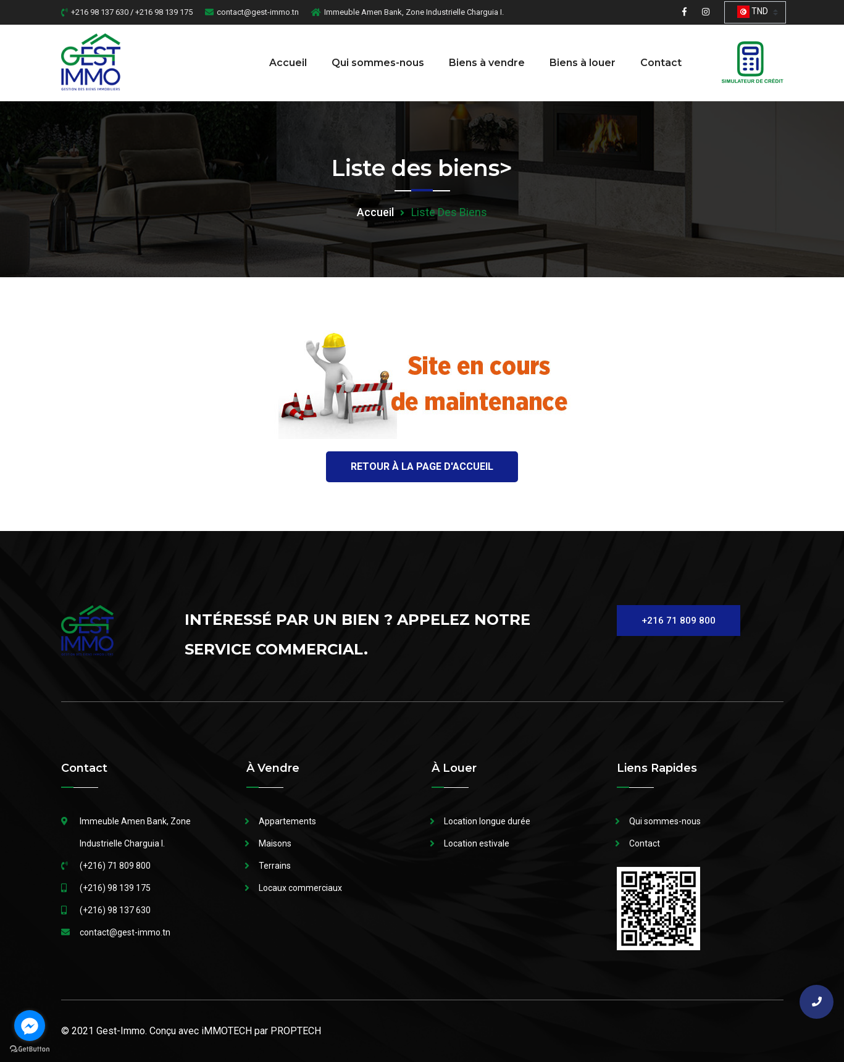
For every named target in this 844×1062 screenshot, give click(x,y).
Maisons (275, 843)
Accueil (288, 63)
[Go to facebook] (29, 1025)
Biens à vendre (487, 63)
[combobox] (755, 12)
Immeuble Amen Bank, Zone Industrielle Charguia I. (414, 12)
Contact (661, 63)
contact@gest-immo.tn (258, 12)
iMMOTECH (226, 1031)
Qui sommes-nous (378, 63)
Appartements (287, 821)
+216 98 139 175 (164, 12)
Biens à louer (582, 63)
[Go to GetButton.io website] (29, 1049)
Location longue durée (487, 821)
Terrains (275, 866)
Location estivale (476, 843)
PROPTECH (295, 1031)
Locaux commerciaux (300, 888)
